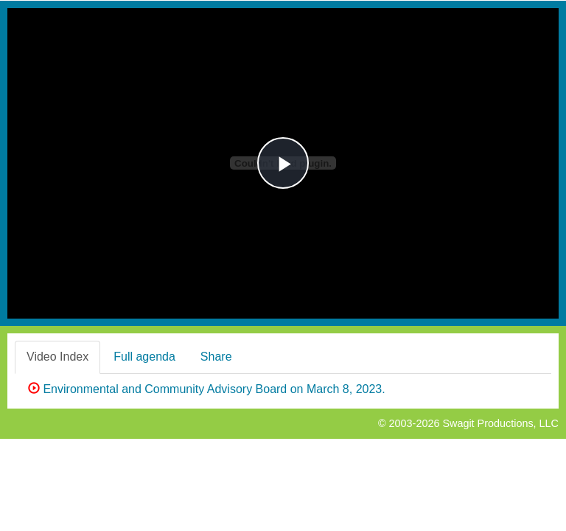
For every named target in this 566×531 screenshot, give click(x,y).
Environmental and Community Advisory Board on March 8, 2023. (206, 389)
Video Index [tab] (57, 356)
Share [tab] (216, 356)
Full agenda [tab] (144, 356)
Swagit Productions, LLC (500, 423)
